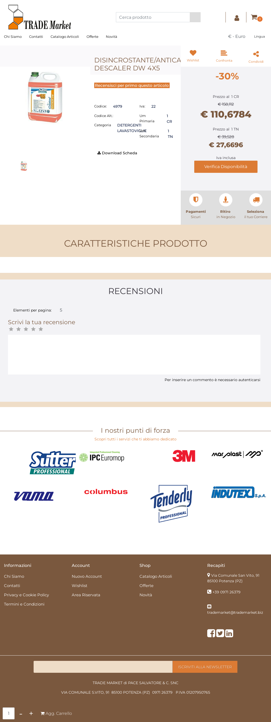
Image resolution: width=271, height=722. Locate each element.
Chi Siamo (13, 36)
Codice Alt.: (103, 116)
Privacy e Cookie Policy (26, 594)
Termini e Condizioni (24, 604)
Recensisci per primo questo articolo (132, 85)
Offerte (92, 36)
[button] (195, 17)
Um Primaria (147, 118)
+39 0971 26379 (227, 592)
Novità (111, 36)
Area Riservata (86, 594)
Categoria (102, 125)
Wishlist (79, 585)
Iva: (142, 106)
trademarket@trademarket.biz (235, 612)
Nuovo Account (87, 576)
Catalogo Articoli (65, 36)
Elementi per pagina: (32, 310)
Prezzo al (221, 96)
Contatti (36, 36)
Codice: (100, 106)
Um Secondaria (149, 133)
